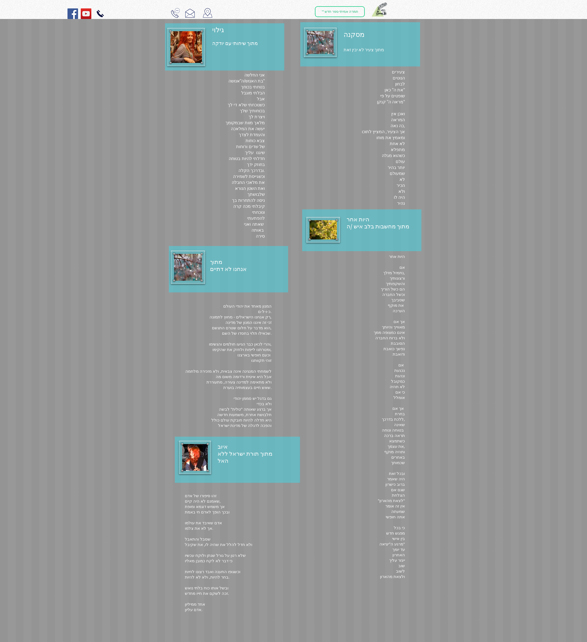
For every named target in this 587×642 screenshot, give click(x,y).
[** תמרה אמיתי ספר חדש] (340, 11)
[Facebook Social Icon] (72, 13)
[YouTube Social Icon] (86, 13)
